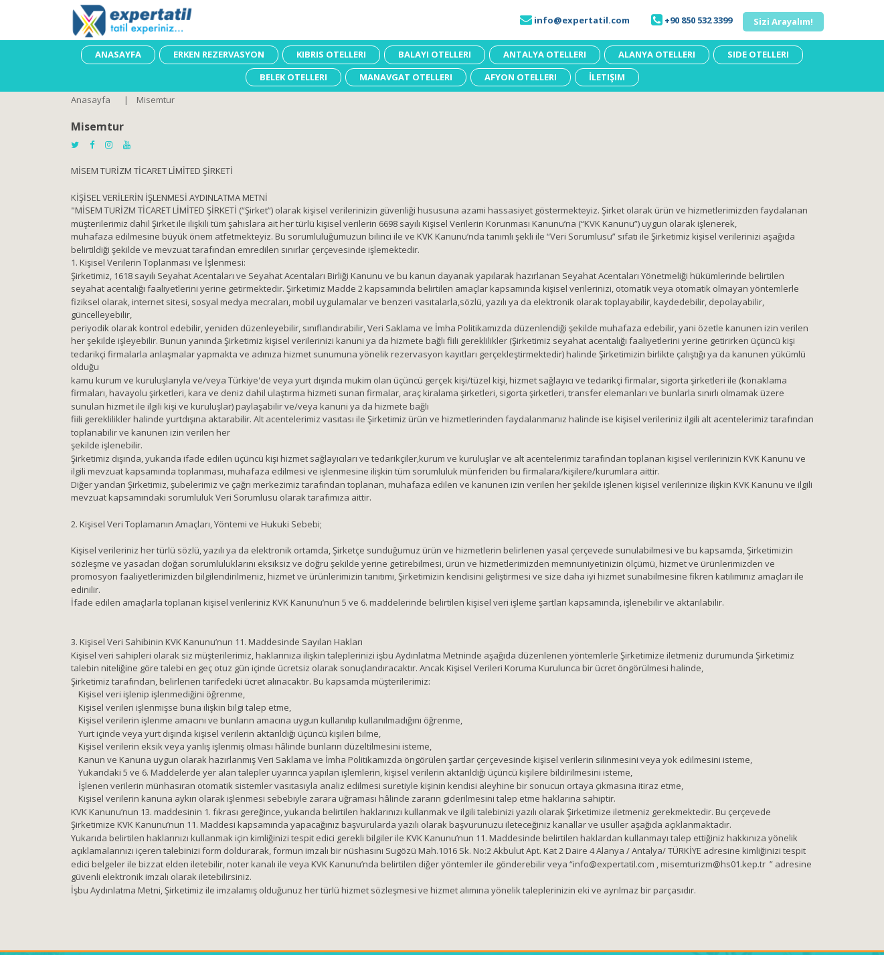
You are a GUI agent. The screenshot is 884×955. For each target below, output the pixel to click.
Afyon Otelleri (520, 77)
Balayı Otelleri (434, 54)
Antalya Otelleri (544, 54)
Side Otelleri (758, 54)
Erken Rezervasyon (218, 54)
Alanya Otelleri (656, 54)
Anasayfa (90, 100)
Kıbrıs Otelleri (331, 54)
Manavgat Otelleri (405, 77)
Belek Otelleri (293, 77)
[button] (783, 21)
